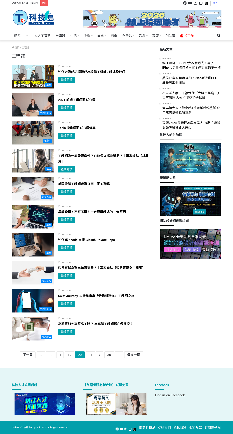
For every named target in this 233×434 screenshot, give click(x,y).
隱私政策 (179, 427)
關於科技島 (147, 427)
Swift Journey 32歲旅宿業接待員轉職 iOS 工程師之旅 (96, 296)
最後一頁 (133, 355)
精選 (17, 36)
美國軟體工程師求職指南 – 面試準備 (84, 184)
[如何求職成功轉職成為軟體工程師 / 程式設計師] (33, 76)
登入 (215, 3)
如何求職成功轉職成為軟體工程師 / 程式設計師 (92, 72)
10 (50, 355)
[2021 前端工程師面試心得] (33, 104)
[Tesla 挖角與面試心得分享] (33, 132)
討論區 (170, 36)
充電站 (127, 36)
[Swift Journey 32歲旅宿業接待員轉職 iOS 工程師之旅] (33, 300)
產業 (100, 36)
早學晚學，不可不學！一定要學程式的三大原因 (92, 212)
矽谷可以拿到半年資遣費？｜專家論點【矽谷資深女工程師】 (101, 268)
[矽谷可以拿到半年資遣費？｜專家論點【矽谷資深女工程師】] (33, 272)
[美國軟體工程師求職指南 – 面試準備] (33, 188)
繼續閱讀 (66, 79)
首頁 (16, 47)
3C (28, 36)
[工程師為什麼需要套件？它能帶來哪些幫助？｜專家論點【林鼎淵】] (33, 160)
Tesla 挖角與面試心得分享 (77, 128)
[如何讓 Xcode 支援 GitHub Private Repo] (33, 244)
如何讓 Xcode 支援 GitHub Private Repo (86, 240)
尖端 (87, 36)
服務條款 (195, 427)
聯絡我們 (164, 427)
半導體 (60, 36)
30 (109, 355)
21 (90, 355)
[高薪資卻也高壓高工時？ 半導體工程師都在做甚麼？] (33, 328)
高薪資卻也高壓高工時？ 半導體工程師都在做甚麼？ (95, 324)
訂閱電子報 (212, 427)
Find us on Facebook (170, 395)
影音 (114, 36)
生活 (73, 36)
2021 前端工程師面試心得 (76, 100)
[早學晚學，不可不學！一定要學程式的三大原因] (33, 216)
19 (69, 355)
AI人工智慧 (42, 36)
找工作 (187, 36)
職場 (142, 36)
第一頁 (28, 355)
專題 (155, 36)
